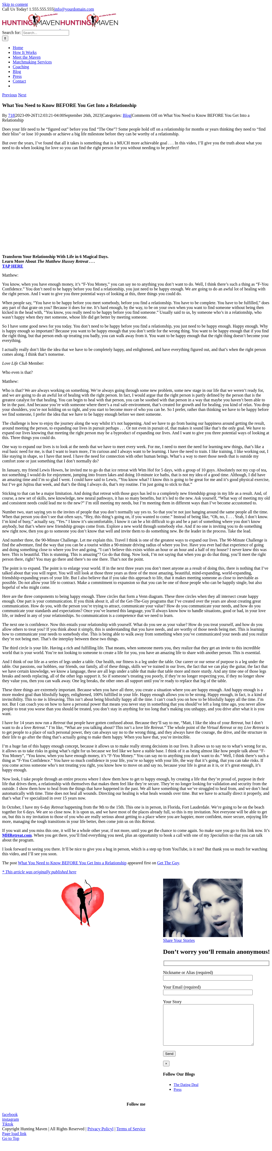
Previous (9, 95)
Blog (127, 115)
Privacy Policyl (100, 1137)
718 (11, 115)
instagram (10, 1127)
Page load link (14, 1141)
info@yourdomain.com (74, 9)
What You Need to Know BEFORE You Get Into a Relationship (72, 863)
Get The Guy (168, 863)
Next (22, 95)
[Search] (5, 38)
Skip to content (15, 4)
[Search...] (45, 33)
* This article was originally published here (39, 872)
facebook (10, 1122)
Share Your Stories (179, 940)
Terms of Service (130, 1137)
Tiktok (7, 1132)
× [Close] (166, 1071)
